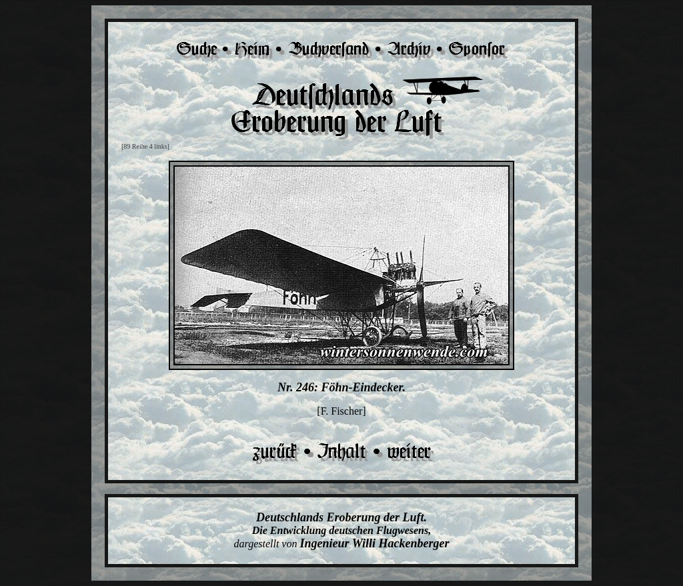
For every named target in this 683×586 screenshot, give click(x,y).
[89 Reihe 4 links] (145, 146)
